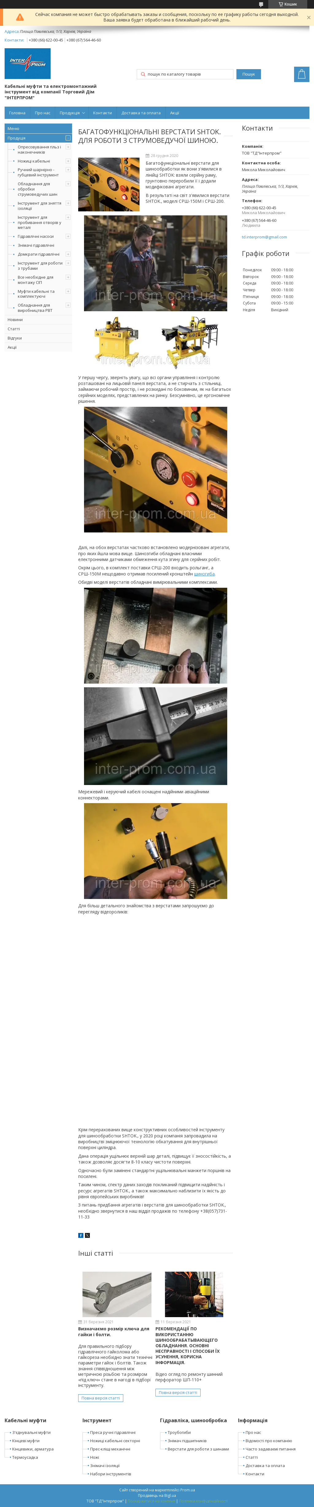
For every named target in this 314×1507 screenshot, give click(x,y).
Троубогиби (179, 1432)
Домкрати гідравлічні (38, 254)
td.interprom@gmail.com (264, 237)
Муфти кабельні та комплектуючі (36, 293)
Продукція (70, 113)
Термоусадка (25, 1457)
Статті (14, 329)
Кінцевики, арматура (33, 1449)
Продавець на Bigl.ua (157, 1495)
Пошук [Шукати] (249, 74)
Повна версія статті (101, 1398)
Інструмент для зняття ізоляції (39, 205)
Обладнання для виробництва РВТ (35, 307)
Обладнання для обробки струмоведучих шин (37, 189)
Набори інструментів (110, 1474)
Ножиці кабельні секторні (115, 1440)
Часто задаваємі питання (271, 1449)
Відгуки (15, 338)
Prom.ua (187, 1490)
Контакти (102, 113)
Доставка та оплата (141, 113)
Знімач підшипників (187, 1440)
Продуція (16, 138)
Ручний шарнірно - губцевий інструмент (38, 172)
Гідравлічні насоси (36, 236)
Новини (15, 319)
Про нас (42, 113)
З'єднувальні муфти (31, 1432)
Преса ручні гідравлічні (113, 1432)
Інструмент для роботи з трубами (40, 265)
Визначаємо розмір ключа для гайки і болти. (113, 1331)
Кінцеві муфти (26, 1440)
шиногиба (204, 574)
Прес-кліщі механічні (110, 1449)
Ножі (94, 1457)
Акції (174, 113)
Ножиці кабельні (34, 161)
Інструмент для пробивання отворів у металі (39, 222)
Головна (17, 113)
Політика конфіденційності (203, 1501)
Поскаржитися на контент (151, 1501)
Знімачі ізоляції (105, 1465)
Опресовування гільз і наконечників (39, 149)
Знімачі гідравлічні (36, 245)
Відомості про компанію (269, 1440)
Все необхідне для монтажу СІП (35, 279)
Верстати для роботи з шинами (198, 1449)
